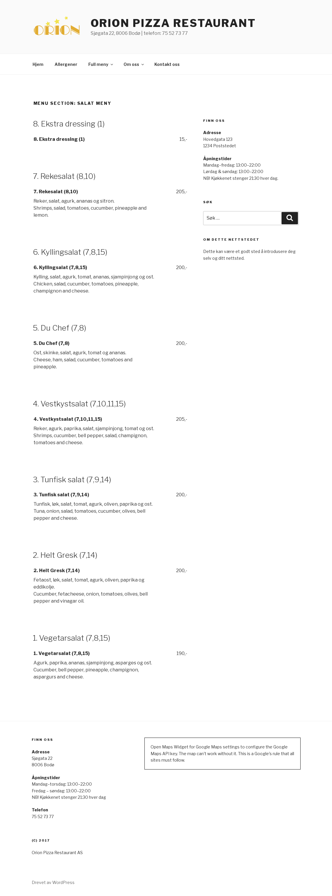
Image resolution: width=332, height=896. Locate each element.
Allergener (66, 64)
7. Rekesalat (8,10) (64, 176)
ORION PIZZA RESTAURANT (173, 23)
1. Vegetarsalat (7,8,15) (71, 637)
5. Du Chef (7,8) (59, 327)
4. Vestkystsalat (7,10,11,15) (79, 403)
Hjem (38, 64)
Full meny (101, 64)
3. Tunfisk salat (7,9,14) (72, 479)
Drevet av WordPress (53, 882)
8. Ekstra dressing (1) (69, 123)
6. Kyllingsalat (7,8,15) (70, 252)
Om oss (134, 64)
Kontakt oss (167, 64)
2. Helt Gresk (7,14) (65, 555)
